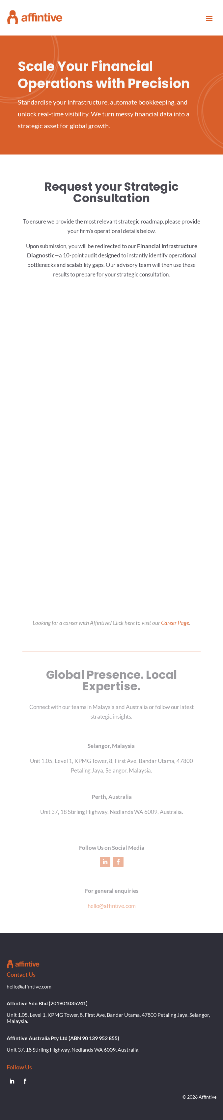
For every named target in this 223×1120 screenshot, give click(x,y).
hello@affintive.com (112, 905)
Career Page (175, 622)
